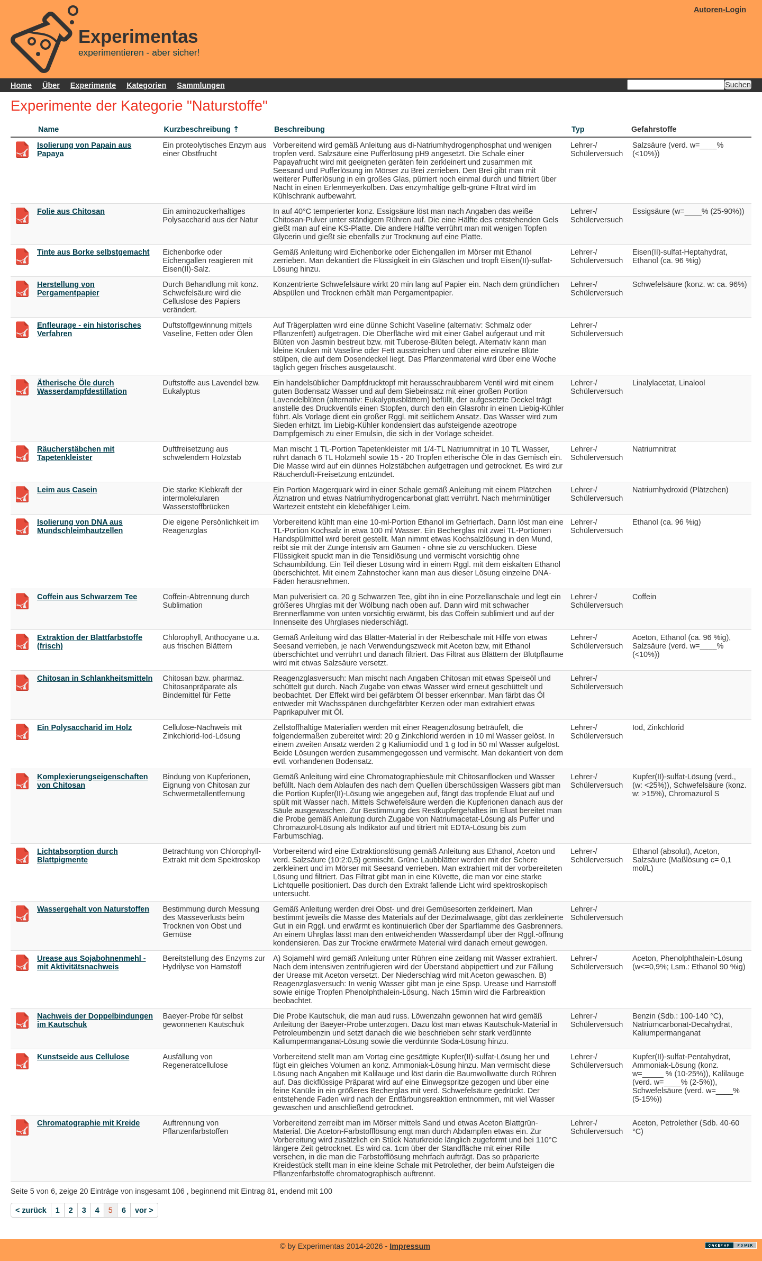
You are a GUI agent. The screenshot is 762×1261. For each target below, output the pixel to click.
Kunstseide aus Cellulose (83, 1056)
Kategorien (146, 85)
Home (21, 85)
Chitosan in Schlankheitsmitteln (94, 678)
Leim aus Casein (67, 489)
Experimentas (138, 36)
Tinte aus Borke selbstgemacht (93, 252)
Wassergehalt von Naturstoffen (93, 909)
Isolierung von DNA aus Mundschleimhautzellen (80, 526)
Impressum (409, 1246)
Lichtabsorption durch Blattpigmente (77, 855)
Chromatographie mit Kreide (88, 1123)
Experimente (93, 85)
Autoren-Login (720, 9)
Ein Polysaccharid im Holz (84, 727)
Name (48, 129)
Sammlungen (200, 85)
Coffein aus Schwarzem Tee (87, 596)
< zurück (31, 1210)
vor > (144, 1210)
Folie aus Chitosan (71, 211)
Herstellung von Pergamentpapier (68, 288)
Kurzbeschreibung (197, 129)
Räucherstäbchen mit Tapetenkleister (75, 453)
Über (51, 85)
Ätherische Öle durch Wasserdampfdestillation (82, 387)
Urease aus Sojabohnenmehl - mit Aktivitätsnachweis (91, 962)
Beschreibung (299, 129)
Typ (578, 129)
